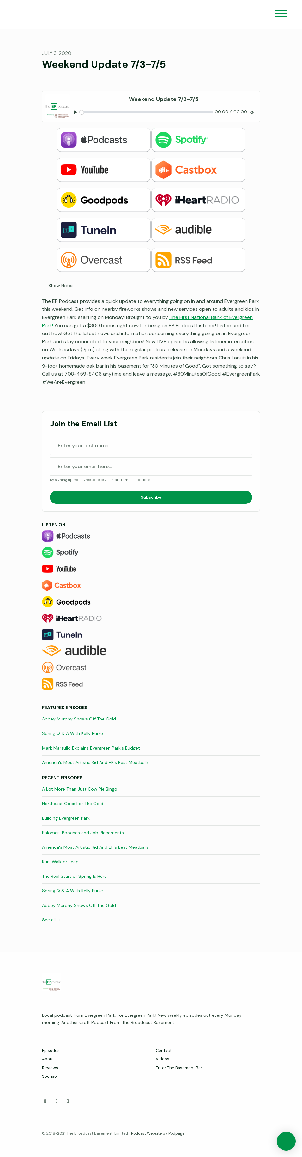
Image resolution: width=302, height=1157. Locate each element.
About (48, 1059)
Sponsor (50, 1076)
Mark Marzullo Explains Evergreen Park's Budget (91, 748)
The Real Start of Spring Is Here (74, 876)
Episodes (51, 1050)
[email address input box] (151, 466)
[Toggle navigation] (281, 14)
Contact (164, 1050)
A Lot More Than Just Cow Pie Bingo (79, 789)
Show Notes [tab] (61, 285)
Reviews (50, 1067)
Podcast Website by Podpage (157, 1133)
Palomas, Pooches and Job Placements (83, 832)
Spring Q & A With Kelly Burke (72, 733)
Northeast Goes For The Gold (72, 803)
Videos (162, 1059)
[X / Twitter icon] (56, 1101)
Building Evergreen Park (66, 818)
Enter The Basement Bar (179, 1067)
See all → (51, 920)
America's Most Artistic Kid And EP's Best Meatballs (95, 762)
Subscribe (151, 497)
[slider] (146, 112)
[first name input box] (151, 446)
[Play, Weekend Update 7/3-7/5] (75, 112)
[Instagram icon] (68, 1101)
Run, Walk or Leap (60, 862)
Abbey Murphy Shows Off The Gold (79, 719)
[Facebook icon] (45, 1101)
